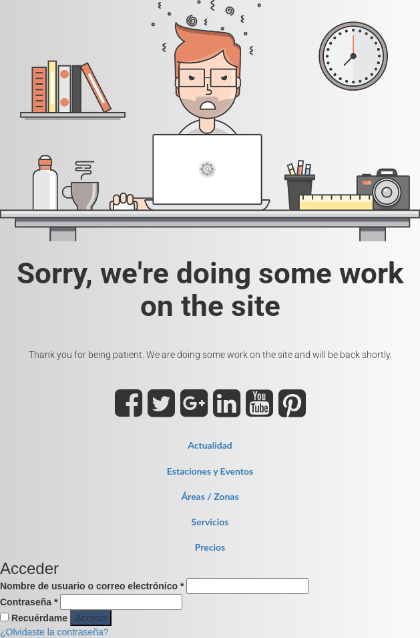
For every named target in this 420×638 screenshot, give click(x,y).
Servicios (210, 521)
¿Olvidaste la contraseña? (54, 632)
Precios (210, 547)
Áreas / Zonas (209, 496)
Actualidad (210, 445)
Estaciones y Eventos (210, 471)
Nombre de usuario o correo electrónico (92, 586)
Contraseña (28, 602)
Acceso (90, 618)
